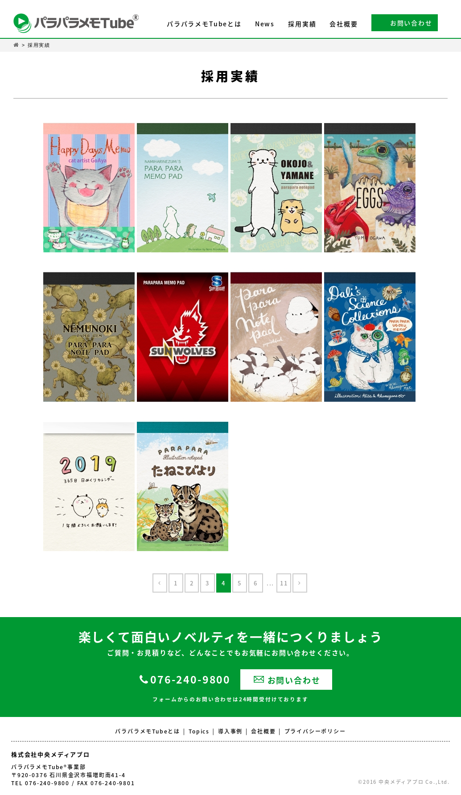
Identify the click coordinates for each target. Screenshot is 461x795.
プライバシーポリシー (315, 731)
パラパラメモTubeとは (204, 23)
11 (284, 583)
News (265, 23)
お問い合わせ (411, 22)
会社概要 (343, 23)
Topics (199, 731)
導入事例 (230, 731)
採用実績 (302, 23)
